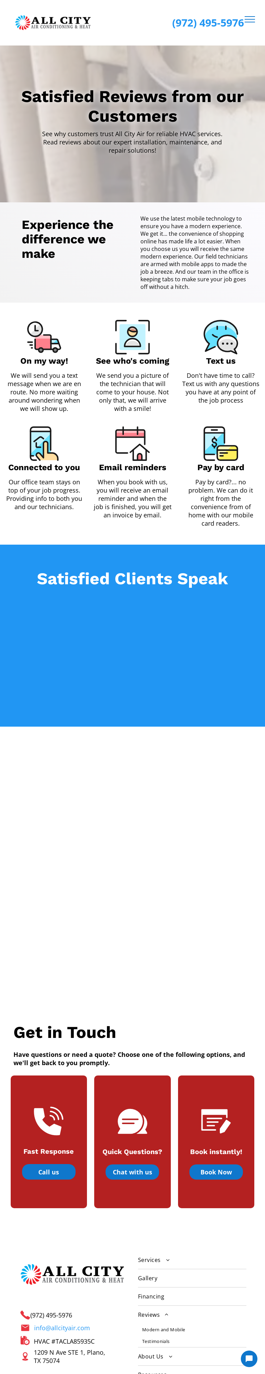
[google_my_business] (27, 1295)
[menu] (250, 19)
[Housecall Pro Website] (151, 1365)
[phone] (66, 1295)
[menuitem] (192, 1140)
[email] (46, 1295)
